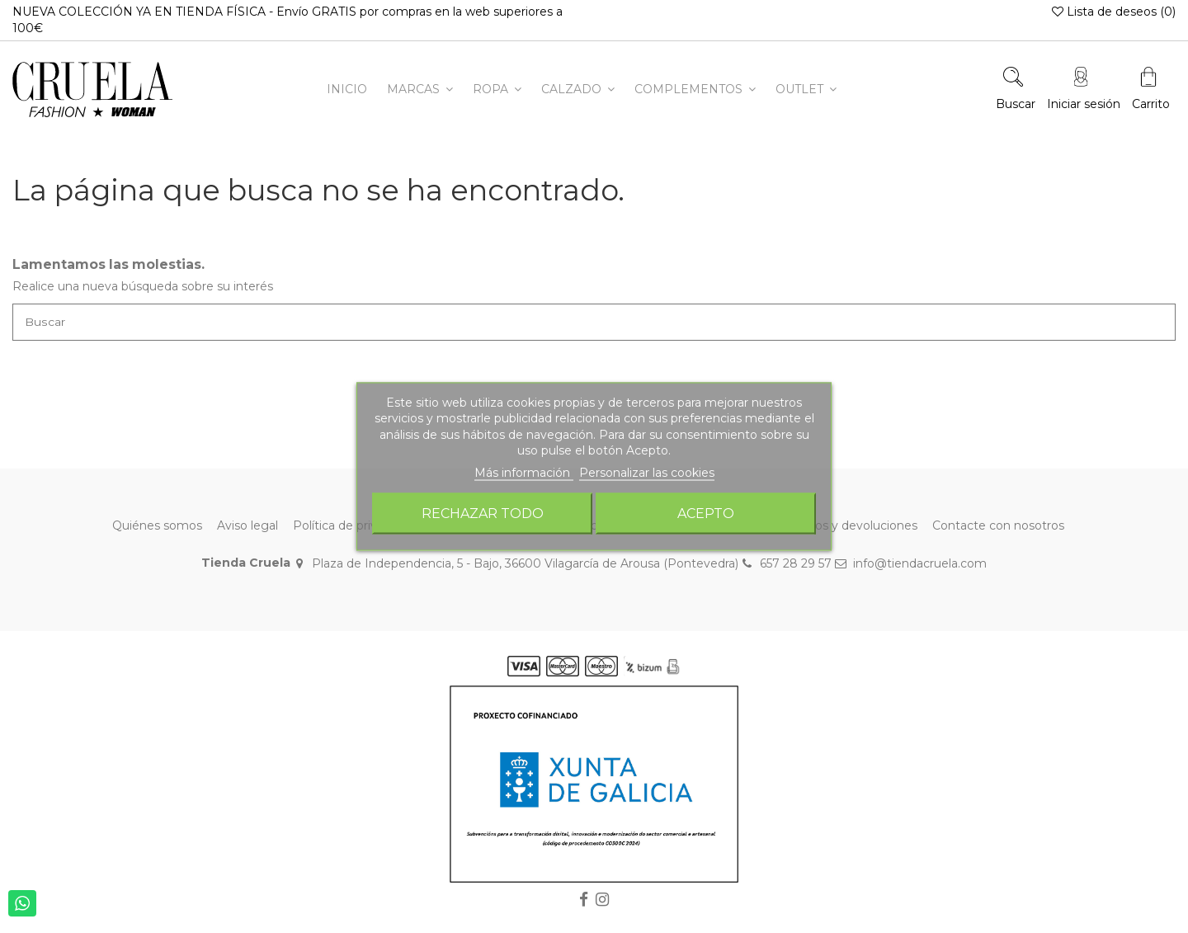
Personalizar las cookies (646, 471)
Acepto (705, 513)
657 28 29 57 (796, 563)
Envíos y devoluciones (853, 526)
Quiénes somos (157, 526)
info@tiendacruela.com (920, 563)
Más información (523, 471)
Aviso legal (247, 526)
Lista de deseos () (1114, 11)
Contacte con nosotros (998, 526)
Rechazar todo (483, 513)
